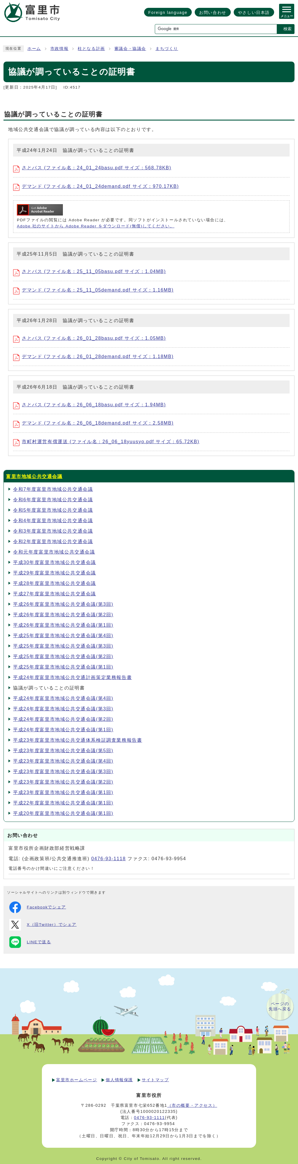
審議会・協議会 (130, 48)
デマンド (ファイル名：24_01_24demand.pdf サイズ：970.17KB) (96, 186)
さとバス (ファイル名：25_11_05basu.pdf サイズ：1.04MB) (89, 271)
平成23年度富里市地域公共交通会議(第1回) (63, 792)
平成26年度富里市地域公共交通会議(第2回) (63, 614)
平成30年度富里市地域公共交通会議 (54, 562)
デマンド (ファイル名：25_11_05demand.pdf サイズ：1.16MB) (93, 290)
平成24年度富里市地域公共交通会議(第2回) (63, 719)
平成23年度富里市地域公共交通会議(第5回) (63, 750)
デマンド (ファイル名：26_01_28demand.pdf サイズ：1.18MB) (93, 356)
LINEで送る (30, 942)
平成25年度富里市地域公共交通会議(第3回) (63, 646)
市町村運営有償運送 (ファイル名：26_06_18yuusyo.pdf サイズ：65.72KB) (106, 441)
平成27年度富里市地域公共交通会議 (54, 593)
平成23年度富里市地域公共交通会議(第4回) (63, 761)
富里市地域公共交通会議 (34, 476)
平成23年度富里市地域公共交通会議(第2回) (63, 781)
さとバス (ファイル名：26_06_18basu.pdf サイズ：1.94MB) (89, 404)
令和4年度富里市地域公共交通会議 (53, 520)
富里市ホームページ (76, 1079)
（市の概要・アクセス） (192, 1105)
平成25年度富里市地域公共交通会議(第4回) (63, 635)
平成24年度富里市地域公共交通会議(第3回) (63, 708)
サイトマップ (155, 1079)
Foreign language (168, 12)
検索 (287, 28)
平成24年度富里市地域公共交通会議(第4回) (63, 698)
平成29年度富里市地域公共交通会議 (54, 572)
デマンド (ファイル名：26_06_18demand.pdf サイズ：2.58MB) (93, 423)
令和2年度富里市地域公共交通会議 (53, 541)
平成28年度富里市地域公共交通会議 (54, 583)
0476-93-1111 (149, 1117)
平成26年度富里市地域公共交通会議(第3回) (63, 604)
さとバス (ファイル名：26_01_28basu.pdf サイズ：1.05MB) (89, 338)
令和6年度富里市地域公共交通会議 (53, 499)
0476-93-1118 (108, 858)
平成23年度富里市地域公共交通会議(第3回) (63, 771)
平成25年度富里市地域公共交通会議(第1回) (63, 666)
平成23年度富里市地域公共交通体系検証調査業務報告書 (77, 740)
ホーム (34, 48)
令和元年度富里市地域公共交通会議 (54, 551)
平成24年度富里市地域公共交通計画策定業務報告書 (72, 677)
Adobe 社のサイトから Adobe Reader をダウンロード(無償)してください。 (95, 226)
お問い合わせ (212, 12)
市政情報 (59, 48)
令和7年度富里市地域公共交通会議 (53, 489)
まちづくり (166, 48)
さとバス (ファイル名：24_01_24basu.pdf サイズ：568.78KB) (92, 167)
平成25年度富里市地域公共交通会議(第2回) (63, 656)
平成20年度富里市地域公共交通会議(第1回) (63, 813)
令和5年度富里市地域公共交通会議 (53, 510)
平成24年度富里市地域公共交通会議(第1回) (63, 729)
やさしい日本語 (254, 12)
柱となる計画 (91, 48)
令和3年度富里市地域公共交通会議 (53, 531)
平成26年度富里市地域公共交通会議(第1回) (63, 625)
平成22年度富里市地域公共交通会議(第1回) (63, 802)
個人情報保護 (119, 1079)
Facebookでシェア (37, 907)
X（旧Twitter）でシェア (43, 925)
